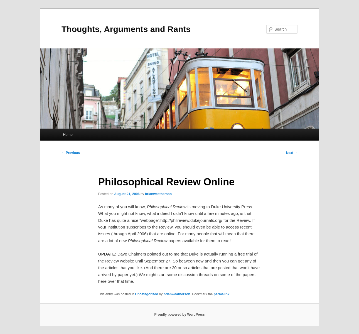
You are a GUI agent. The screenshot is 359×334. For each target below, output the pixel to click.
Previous (71, 153)
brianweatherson (158, 194)
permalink (222, 294)
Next (291, 153)
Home (68, 134)
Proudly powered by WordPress (179, 314)
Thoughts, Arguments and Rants (126, 29)
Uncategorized (146, 294)
